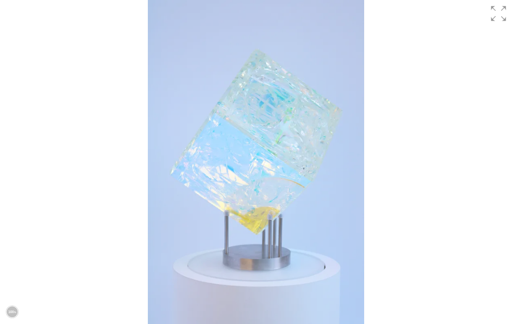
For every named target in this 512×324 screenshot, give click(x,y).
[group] (256, 162)
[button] (498, 13)
